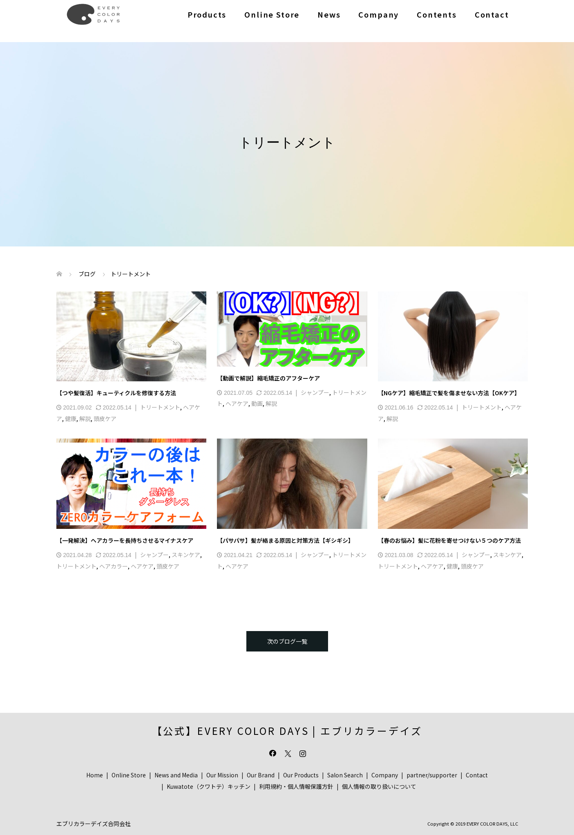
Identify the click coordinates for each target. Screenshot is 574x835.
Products (207, 14)
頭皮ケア (105, 418)
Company (378, 14)
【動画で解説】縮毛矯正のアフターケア (268, 378)
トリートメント (160, 407)
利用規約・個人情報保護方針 (296, 786)
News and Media (176, 775)
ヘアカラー (113, 566)
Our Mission (222, 775)
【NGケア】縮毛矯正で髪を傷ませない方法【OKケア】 (449, 393)
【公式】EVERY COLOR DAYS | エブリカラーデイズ (287, 731)
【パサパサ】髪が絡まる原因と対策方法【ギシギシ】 (285, 540)
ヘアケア (237, 403)
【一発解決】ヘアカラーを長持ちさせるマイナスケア (124, 540)
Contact (492, 14)
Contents (437, 14)
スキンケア (186, 555)
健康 (70, 418)
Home (94, 775)
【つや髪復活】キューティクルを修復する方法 (116, 393)
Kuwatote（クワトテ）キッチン (208, 786)
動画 (257, 403)
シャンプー (315, 392)
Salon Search (345, 775)
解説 (85, 418)
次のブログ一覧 (287, 641)
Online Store (271, 14)
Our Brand (261, 775)
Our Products (301, 775)
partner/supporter (431, 775)
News (328, 14)
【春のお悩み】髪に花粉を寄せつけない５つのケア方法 (449, 540)
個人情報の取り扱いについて (379, 786)
